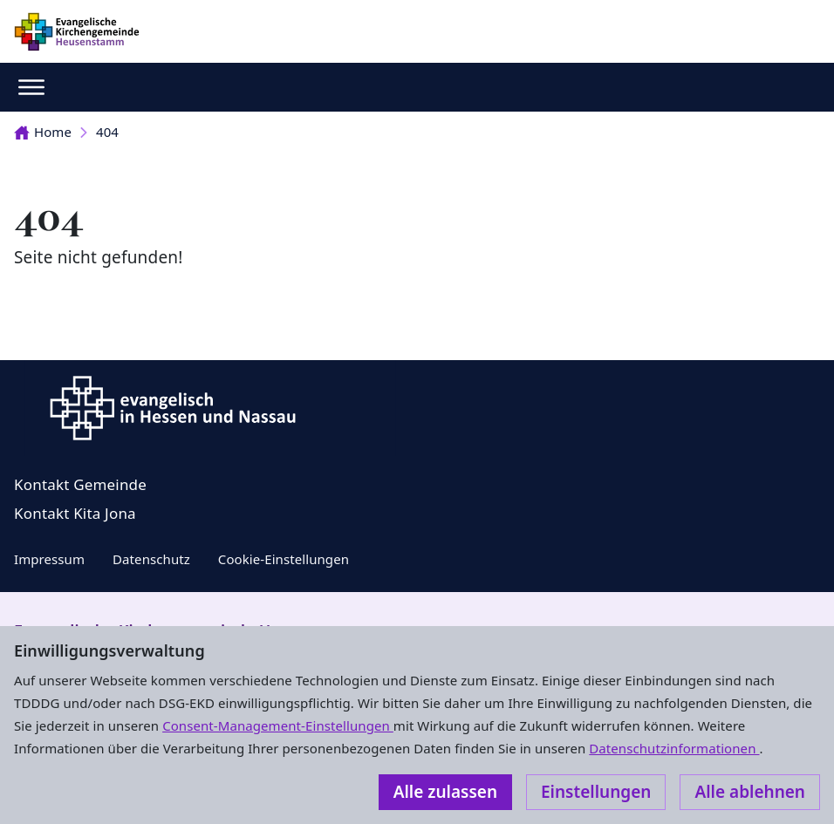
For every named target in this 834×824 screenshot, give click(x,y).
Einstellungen (596, 791)
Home (43, 131)
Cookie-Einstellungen (283, 559)
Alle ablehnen (749, 791)
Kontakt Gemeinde (80, 484)
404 (107, 131)
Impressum (49, 559)
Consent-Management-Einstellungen (277, 725)
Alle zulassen (445, 791)
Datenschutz (151, 559)
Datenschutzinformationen (674, 748)
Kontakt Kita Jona (75, 513)
